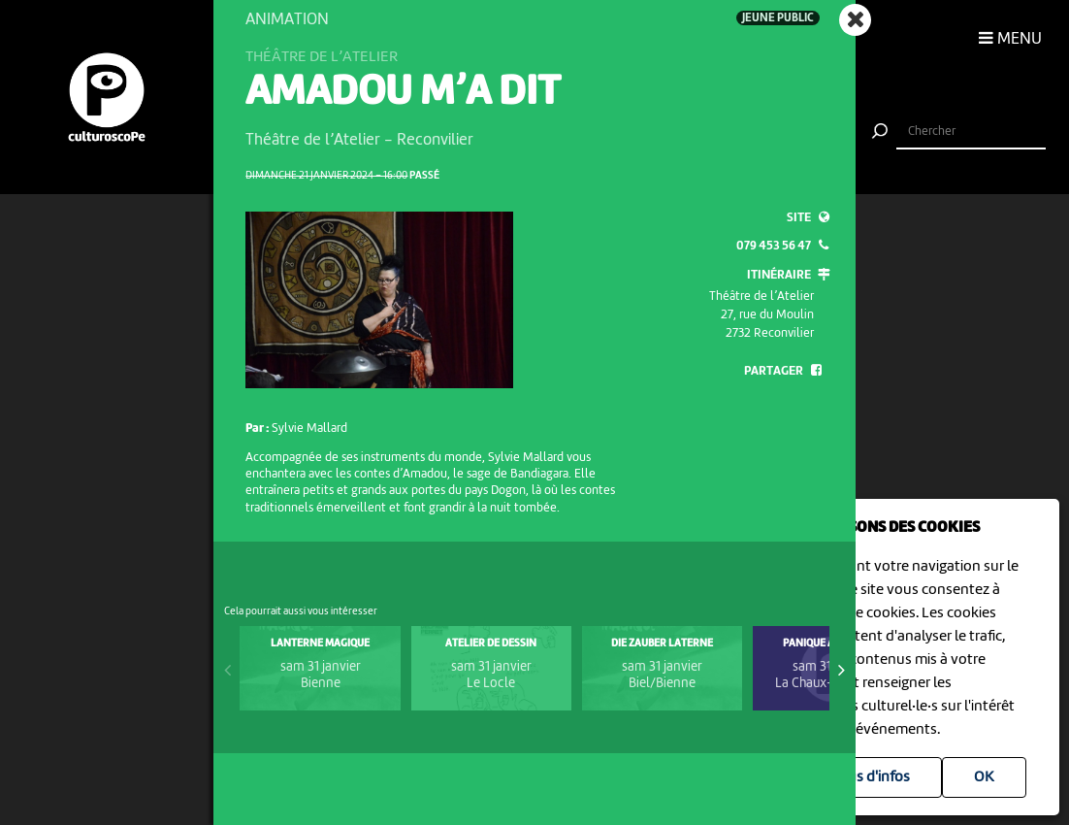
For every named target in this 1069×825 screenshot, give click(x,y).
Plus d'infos (872, 777)
